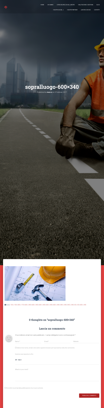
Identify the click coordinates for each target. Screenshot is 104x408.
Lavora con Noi (86, 10)
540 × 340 (70, 305)
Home (42, 5)
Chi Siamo (50, 5)
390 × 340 (63, 305)
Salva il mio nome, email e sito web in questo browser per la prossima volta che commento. (46, 348)
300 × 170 (21, 305)
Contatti (97, 10)
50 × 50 (76, 305)
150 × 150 (13, 305)
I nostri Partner (72, 10)
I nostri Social (58, 10)
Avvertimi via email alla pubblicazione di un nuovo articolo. (24, 388)
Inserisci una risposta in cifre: (24, 354)
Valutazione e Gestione (85, 5)
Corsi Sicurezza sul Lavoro (66, 5)
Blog (98, 5)
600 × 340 (28, 305)
